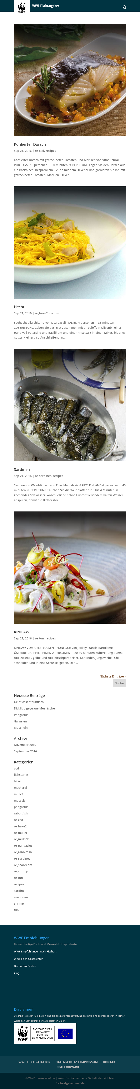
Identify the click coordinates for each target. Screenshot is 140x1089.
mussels (19, 801)
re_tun (39, 638)
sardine (19, 891)
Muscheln (21, 728)
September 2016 (25, 751)
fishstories (21, 775)
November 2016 (25, 745)
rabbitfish (21, 813)
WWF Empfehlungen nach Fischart (35, 951)
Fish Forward (68, 1067)
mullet (18, 794)
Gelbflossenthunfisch (29, 702)
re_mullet (20, 833)
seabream (21, 897)
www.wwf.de (46, 1078)
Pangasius (21, 715)
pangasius (21, 807)
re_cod (39, 151)
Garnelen (20, 721)
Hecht (19, 306)
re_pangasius (23, 845)
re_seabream (23, 865)
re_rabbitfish (23, 852)
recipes (51, 151)
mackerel (20, 788)
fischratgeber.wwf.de (70, 1083)
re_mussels (22, 839)
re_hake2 (41, 313)
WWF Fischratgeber (34, 1062)
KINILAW (21, 631)
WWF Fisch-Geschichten (28, 959)
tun (16, 910)
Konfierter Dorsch (30, 144)
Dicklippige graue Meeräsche (34, 708)
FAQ (16, 973)
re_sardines (43, 476)
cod (16, 768)
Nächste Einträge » (113, 676)
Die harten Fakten (25, 966)
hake (17, 781)
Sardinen (22, 469)
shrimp (19, 903)
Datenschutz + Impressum (77, 1062)
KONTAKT (110, 1062)
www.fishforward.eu (72, 1078)
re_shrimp (21, 871)
